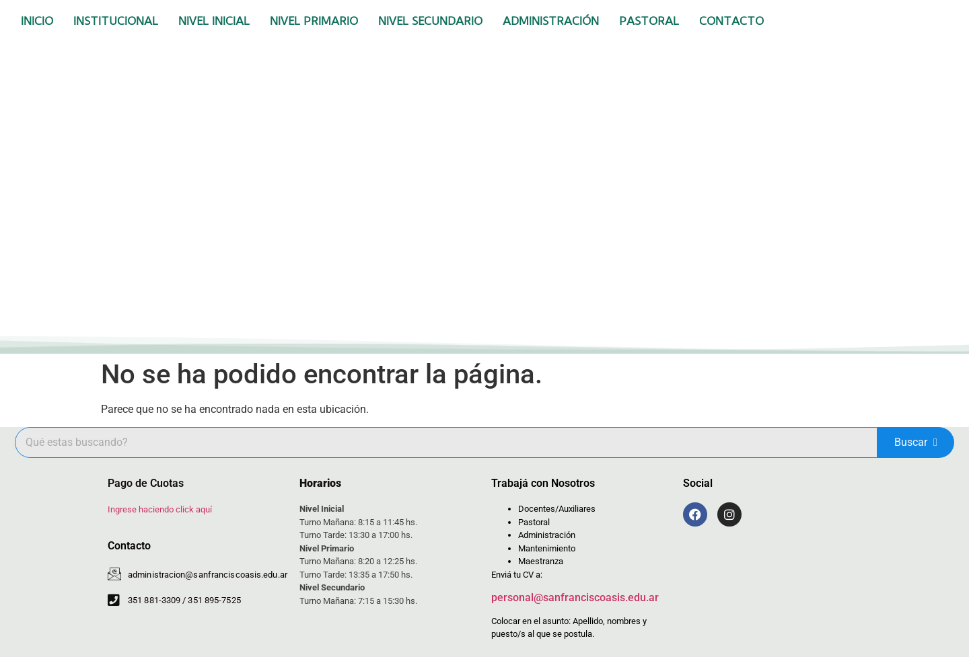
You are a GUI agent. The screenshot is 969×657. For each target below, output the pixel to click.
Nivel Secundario (430, 21)
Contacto (731, 21)
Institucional (115, 21)
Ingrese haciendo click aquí (160, 509)
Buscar (915, 442)
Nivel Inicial (214, 21)
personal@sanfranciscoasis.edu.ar (575, 597)
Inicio (37, 21)
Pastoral (649, 21)
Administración (551, 21)
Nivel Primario (314, 21)
